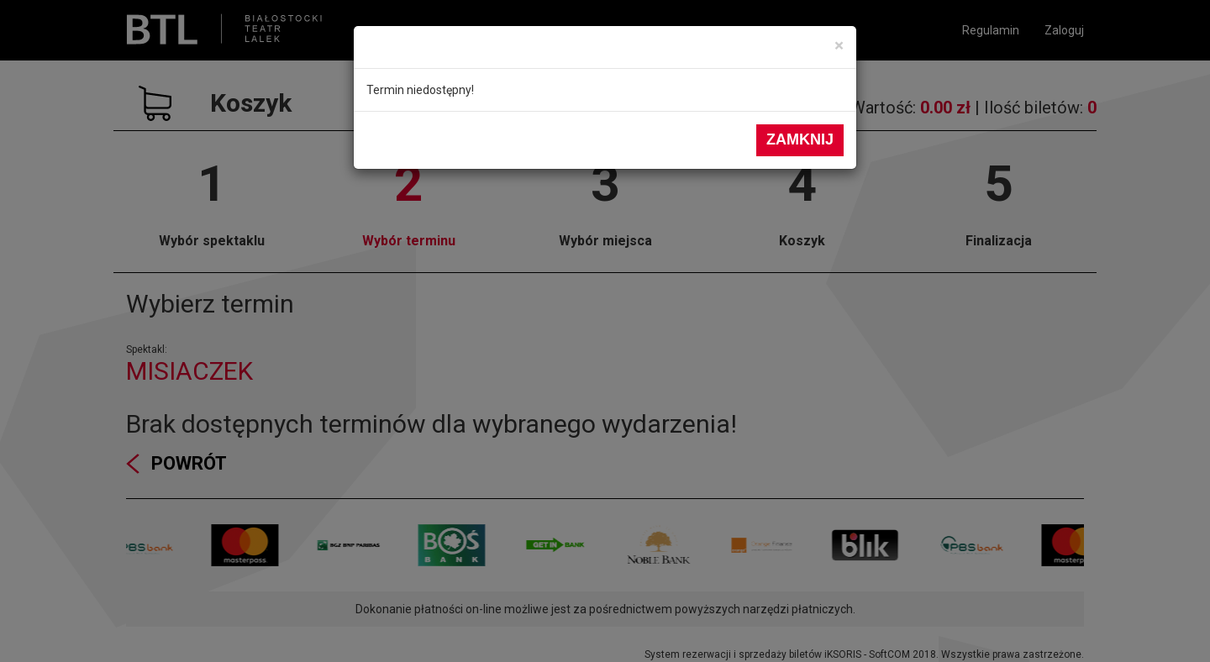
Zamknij (800, 139)
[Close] (839, 46)
